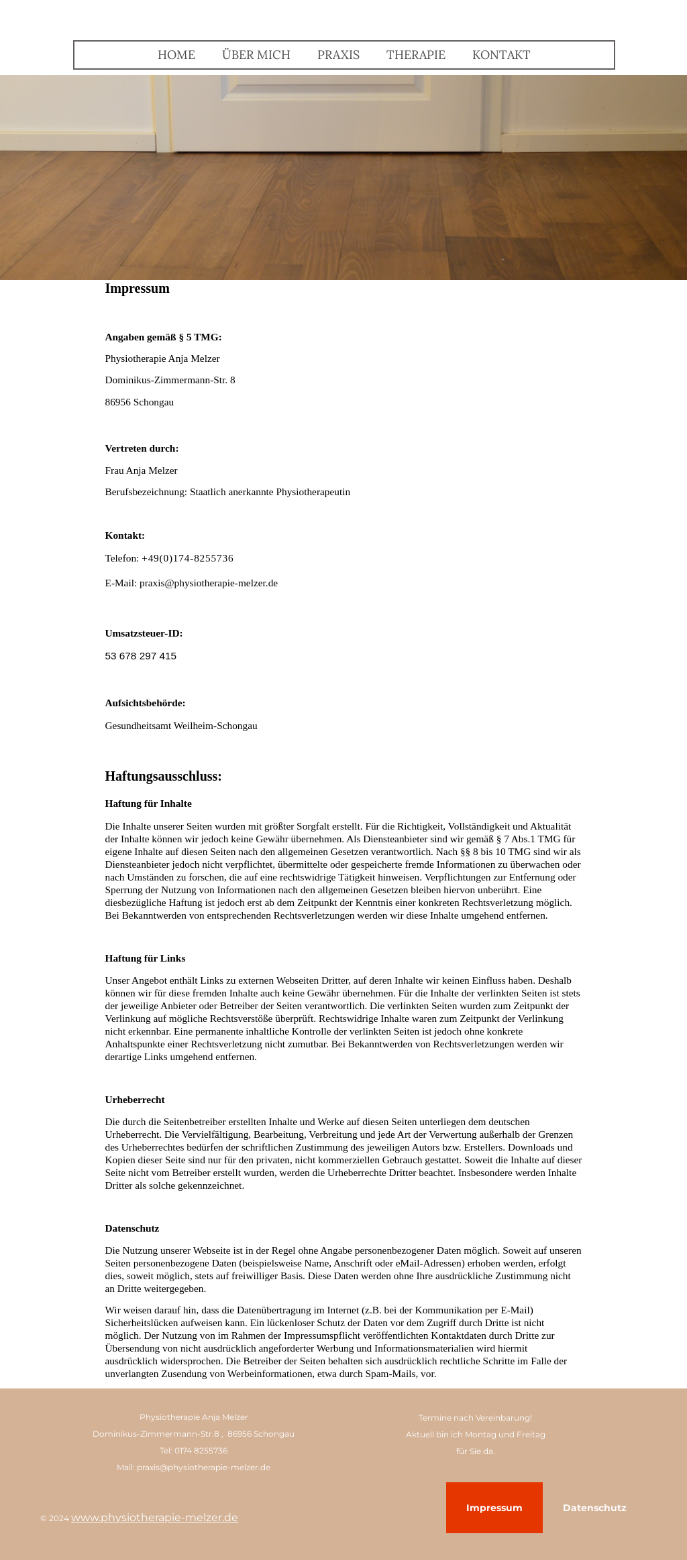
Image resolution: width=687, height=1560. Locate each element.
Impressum (494, 1508)
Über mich (256, 54)
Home (176, 54)
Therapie (415, 54)
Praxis (338, 54)
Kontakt (501, 54)
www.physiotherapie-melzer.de (154, 1517)
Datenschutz (595, 1508)
